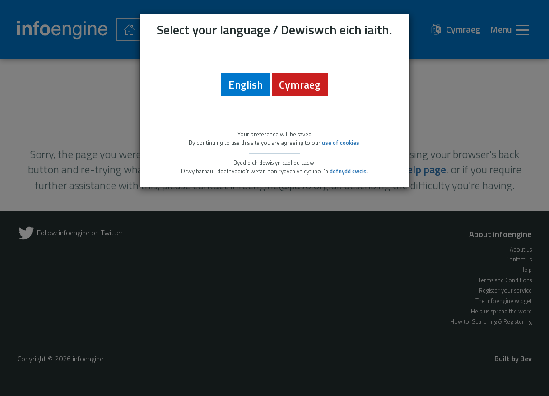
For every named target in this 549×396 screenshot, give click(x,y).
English (245, 84)
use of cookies (340, 142)
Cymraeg (300, 84)
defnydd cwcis (348, 171)
